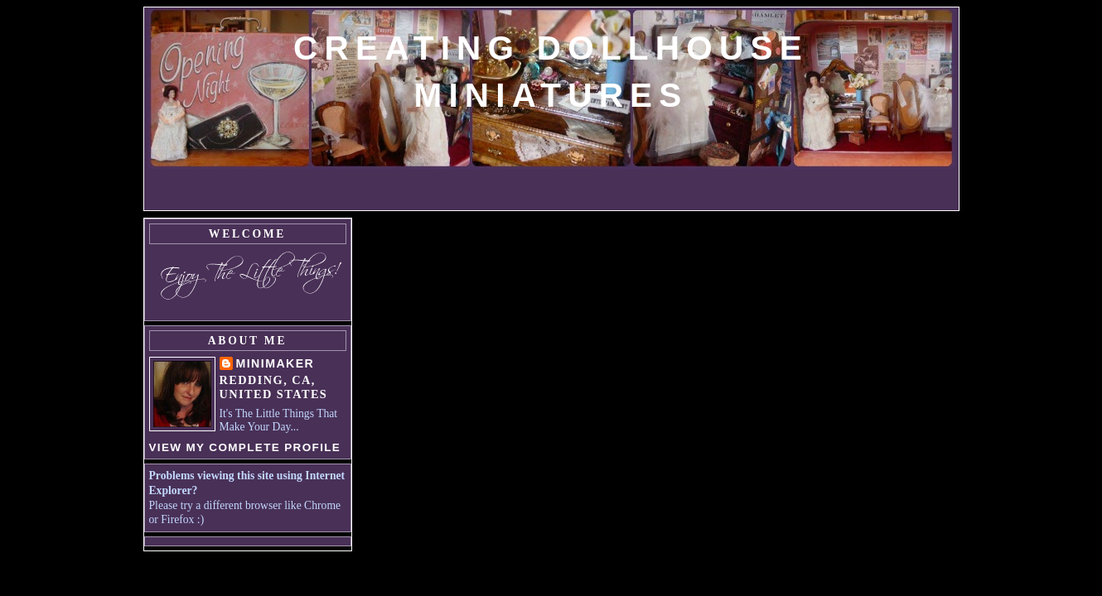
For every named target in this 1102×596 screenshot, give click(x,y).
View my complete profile (245, 447)
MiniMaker (275, 363)
